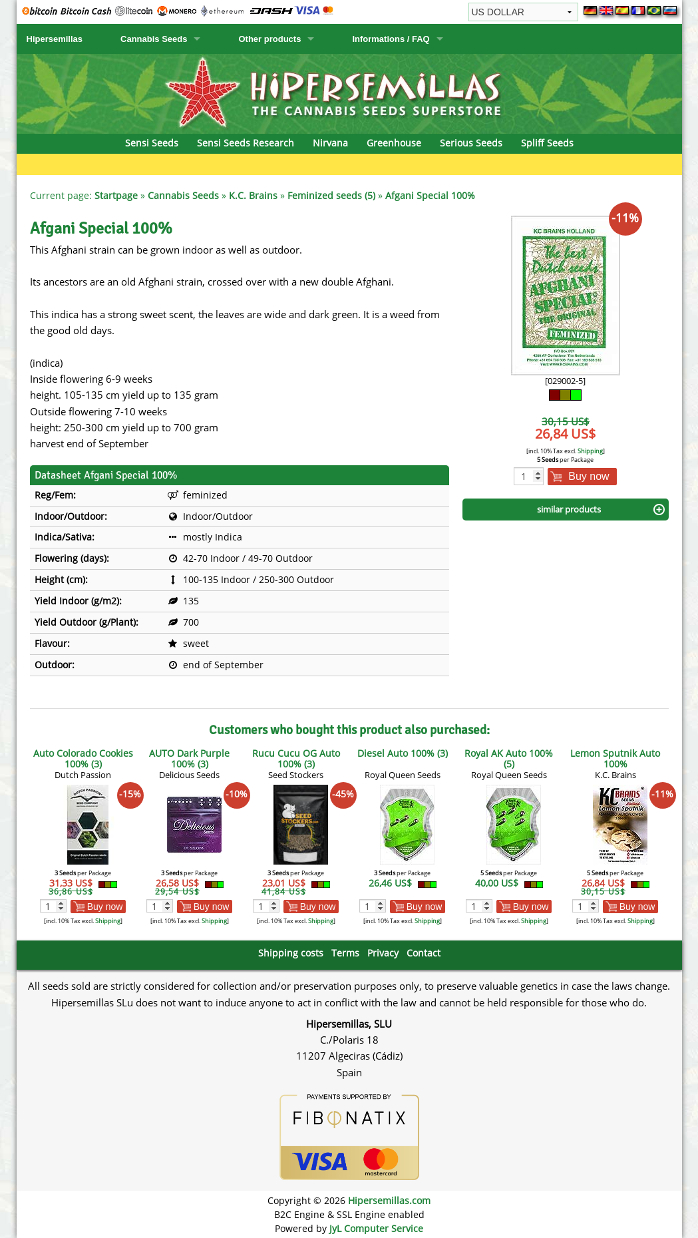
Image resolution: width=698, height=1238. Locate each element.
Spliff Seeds (547, 142)
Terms (345, 952)
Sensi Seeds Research (245, 142)
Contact (423, 952)
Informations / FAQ (390, 39)
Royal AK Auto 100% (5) (508, 758)
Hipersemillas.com (389, 1200)
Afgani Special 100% (430, 195)
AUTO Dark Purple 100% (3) (189, 758)
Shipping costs (290, 952)
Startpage (116, 195)
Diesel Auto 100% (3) (402, 753)
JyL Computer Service (376, 1228)
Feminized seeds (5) (331, 195)
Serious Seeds (471, 142)
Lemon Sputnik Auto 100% (615, 758)
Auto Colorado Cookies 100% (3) (83, 758)
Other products (269, 39)
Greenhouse (394, 142)
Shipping (590, 451)
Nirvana (330, 142)
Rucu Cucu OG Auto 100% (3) (296, 758)
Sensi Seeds (151, 142)
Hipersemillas (55, 39)
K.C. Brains (253, 195)
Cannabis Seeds (153, 39)
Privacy (383, 952)
